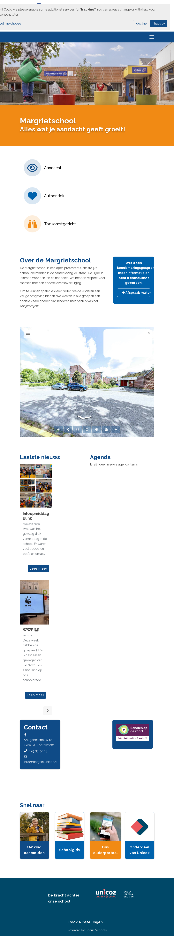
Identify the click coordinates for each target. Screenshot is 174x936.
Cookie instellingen (85, 922)
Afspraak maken (136, 293)
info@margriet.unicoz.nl (40, 762)
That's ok (158, 23)
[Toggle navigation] (151, 37)
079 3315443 (38, 751)
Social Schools (96, 930)
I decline (141, 23)
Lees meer (38, 568)
